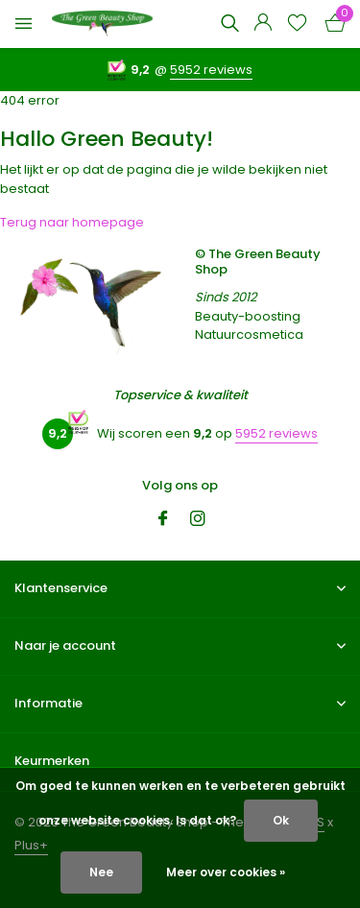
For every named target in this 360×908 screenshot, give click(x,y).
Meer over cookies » (225, 872)
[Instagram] (197, 520)
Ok (281, 820)
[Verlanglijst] (297, 24)
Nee (101, 872)
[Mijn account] (262, 24)
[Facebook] (163, 520)
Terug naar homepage (72, 222)
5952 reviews (211, 69)
